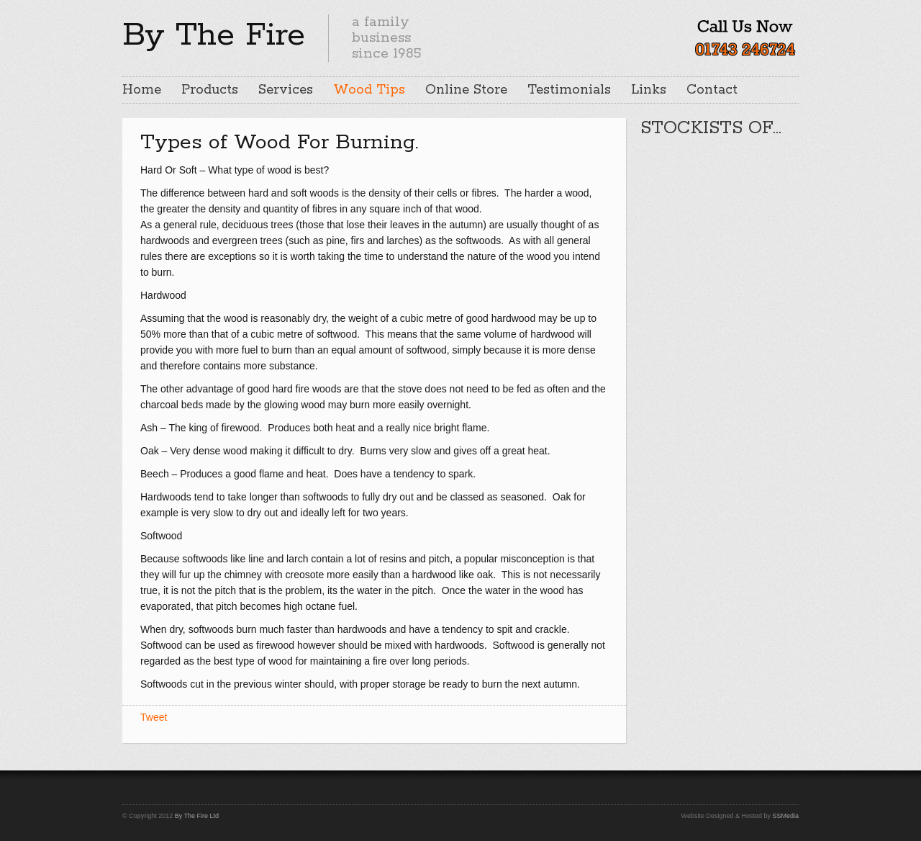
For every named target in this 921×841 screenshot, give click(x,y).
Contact (712, 90)
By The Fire (213, 35)
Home (141, 90)
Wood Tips (369, 90)
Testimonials (569, 90)
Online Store (466, 90)
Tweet (153, 717)
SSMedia (785, 815)
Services (285, 90)
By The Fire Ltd (197, 815)
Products (209, 90)
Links (648, 90)
